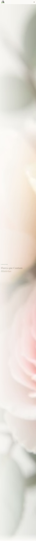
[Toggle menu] (34, 2)
